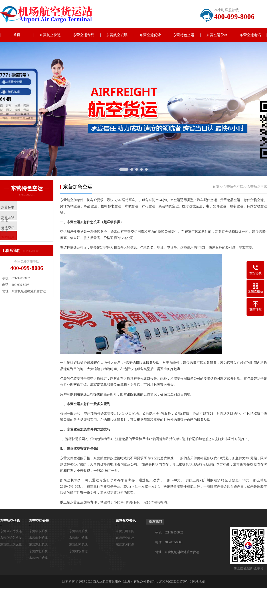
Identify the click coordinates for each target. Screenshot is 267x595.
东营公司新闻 (125, 531)
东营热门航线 (38, 558)
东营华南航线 (78, 531)
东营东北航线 (38, 544)
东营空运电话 (250, 35)
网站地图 (198, 581)
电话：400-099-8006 (168, 542)
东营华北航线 (38, 537)
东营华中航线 (78, 537)
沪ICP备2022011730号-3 (175, 581)
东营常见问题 (125, 544)
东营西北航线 (38, 551)
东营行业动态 (125, 537)
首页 (16, 35)
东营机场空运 (78, 551)
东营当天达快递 (11, 531)
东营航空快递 (50, 35)
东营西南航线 (78, 544)
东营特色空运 (183, 35)
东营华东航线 (38, 531)
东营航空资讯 (116, 35)
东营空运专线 (83, 35)
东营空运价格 (217, 35)
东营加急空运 (257, 187)
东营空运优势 (150, 35)
